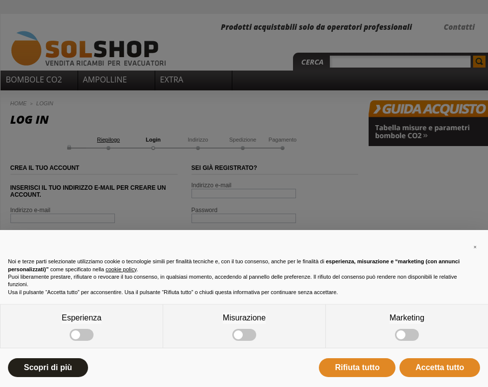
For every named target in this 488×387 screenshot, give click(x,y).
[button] (475, 246)
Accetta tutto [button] (439, 367)
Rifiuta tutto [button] (357, 367)
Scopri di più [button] (48, 367)
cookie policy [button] (120, 269)
